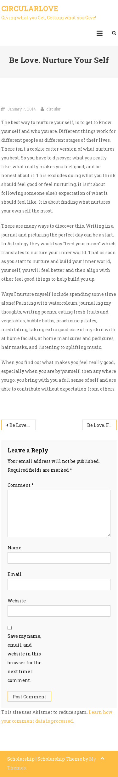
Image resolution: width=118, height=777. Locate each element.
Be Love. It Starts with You (22, 425)
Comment (21, 485)
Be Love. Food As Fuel (102, 425)
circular (54, 109)
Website (17, 601)
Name (14, 548)
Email (15, 574)
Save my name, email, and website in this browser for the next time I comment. (25, 658)
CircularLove (29, 8)
